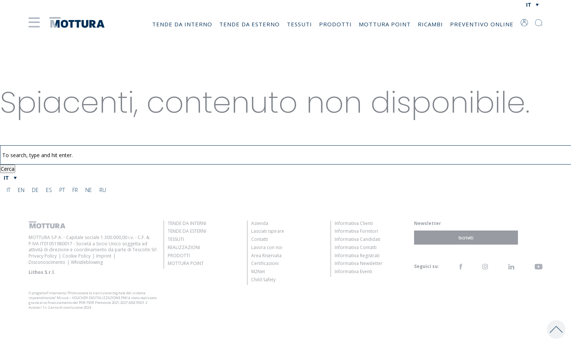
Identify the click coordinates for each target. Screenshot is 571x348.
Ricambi (430, 24)
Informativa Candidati (357, 239)
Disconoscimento (47, 262)
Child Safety (263, 279)
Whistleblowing (87, 262)
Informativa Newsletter (359, 263)
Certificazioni (265, 263)
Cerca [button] (7, 168)
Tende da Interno (182, 24)
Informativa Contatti (356, 247)
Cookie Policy (76, 256)
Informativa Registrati (357, 255)
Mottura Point (385, 24)
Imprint (103, 256)
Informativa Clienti (354, 223)
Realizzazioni (184, 247)
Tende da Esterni (187, 231)
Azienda (259, 223)
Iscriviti (466, 238)
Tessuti (299, 24)
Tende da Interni (187, 223)
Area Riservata (266, 255)
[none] (532, 4)
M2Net (258, 271)
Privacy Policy (43, 256)
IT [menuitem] (528, 4)
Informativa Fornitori (356, 231)
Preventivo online (481, 24)
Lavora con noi (266, 247)
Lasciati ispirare (267, 231)
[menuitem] (532, 4)
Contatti (259, 239)
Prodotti (335, 24)
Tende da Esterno (249, 24)
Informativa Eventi (353, 271)
